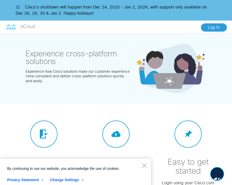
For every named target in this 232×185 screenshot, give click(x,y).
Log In (214, 27)
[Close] (144, 168)
